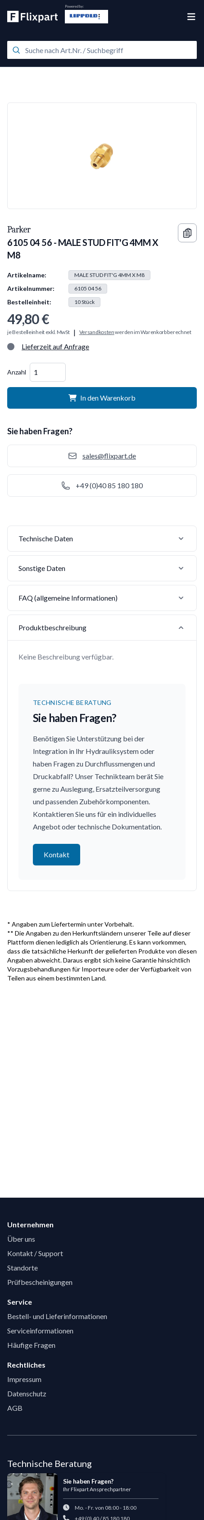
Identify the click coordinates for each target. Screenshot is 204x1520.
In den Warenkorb (102, 397)
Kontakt (56, 854)
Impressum (24, 1379)
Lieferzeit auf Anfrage (55, 346)
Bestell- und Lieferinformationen (57, 1316)
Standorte (22, 1267)
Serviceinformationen (40, 1330)
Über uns (21, 1239)
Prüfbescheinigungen (40, 1282)
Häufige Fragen (31, 1345)
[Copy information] (187, 232)
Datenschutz (26, 1393)
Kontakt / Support (35, 1253)
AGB (15, 1408)
